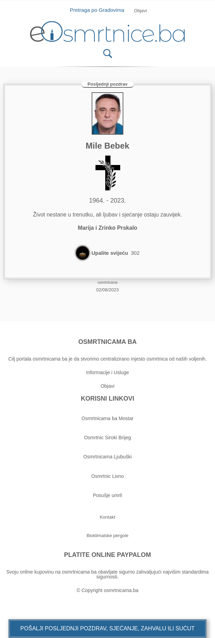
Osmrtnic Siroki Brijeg (107, 437)
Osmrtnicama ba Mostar (107, 418)
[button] (107, 628)
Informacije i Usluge (107, 372)
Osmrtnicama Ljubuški (107, 456)
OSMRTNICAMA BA (107, 341)
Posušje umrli (107, 495)
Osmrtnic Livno (107, 476)
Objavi (108, 386)
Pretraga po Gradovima (100, 10)
